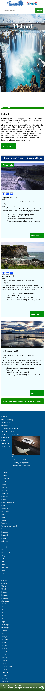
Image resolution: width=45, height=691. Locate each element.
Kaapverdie (5, 586)
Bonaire (4, 487)
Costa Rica (5, 511)
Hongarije (4, 556)
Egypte (3, 529)
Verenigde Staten (7, 666)
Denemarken (5, 523)
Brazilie (4, 490)
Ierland (3, 559)
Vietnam (4, 669)
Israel (3, 571)
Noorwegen (5, 625)
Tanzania (4, 651)
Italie (3, 574)
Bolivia (3, 484)
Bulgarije (4, 493)
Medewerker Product (19, 460)
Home (3, 108)
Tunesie (4, 660)
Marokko (4, 613)
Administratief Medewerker (21, 466)
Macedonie (5, 601)
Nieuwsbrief (5, 423)
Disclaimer (5, 443)
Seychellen (5, 639)
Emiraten (4, 532)
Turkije (3, 663)
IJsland (3, 562)
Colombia (4, 508)
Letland (4, 592)
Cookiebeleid (5, 437)
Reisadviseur (16, 457)
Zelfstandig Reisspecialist (20, 463)
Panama (4, 631)
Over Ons (4, 425)
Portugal (4, 637)
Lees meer (7, 146)
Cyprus (3, 520)
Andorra (4, 476)
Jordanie (4, 583)
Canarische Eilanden (8, 502)
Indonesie (4, 568)
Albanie (4, 473)
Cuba (3, 514)
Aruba (3, 481)
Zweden (4, 675)
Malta (3, 610)
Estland (3, 538)
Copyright (4, 440)
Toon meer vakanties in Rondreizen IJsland (22, 401)
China (3, 505)
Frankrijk (4, 547)
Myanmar (4, 619)
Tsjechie (4, 657)
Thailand (4, 654)
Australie (4, 678)
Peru (3, 634)
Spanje (3, 642)
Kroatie (3, 589)
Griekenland (5, 553)
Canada (3, 499)
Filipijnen (4, 541)
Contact (4, 417)
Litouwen (4, 595)
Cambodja (4, 496)
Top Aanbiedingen (7, 431)
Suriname (4, 648)
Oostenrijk (5, 628)
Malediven (5, 604)
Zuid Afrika (5, 672)
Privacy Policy (6, 446)
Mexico (4, 616)
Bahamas (4, 681)
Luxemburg (5, 598)
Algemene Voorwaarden (9, 428)
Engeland (4, 535)
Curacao (4, 517)
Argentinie (5, 478)
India (3, 565)
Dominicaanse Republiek (9, 526)
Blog (3, 434)
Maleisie (4, 607)
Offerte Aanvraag (7, 420)
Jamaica (4, 580)
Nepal (3, 622)
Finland (4, 544)
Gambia (4, 550)
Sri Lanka (4, 645)
